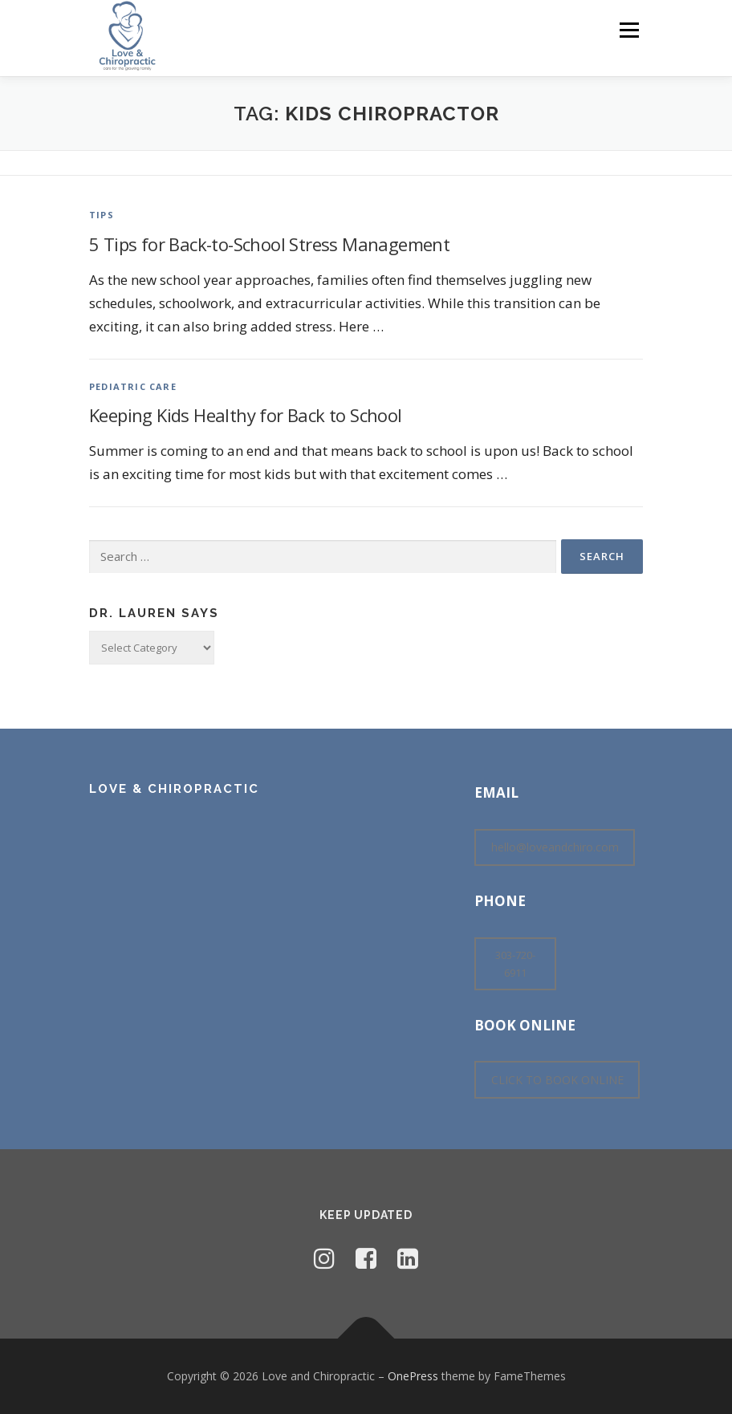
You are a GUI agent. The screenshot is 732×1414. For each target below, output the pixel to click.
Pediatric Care (133, 386)
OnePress (413, 1376)
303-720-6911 (515, 964)
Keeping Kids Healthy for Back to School (245, 415)
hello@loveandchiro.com (555, 847)
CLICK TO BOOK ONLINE (557, 1079)
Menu (629, 29)
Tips (101, 215)
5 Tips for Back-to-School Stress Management (269, 244)
